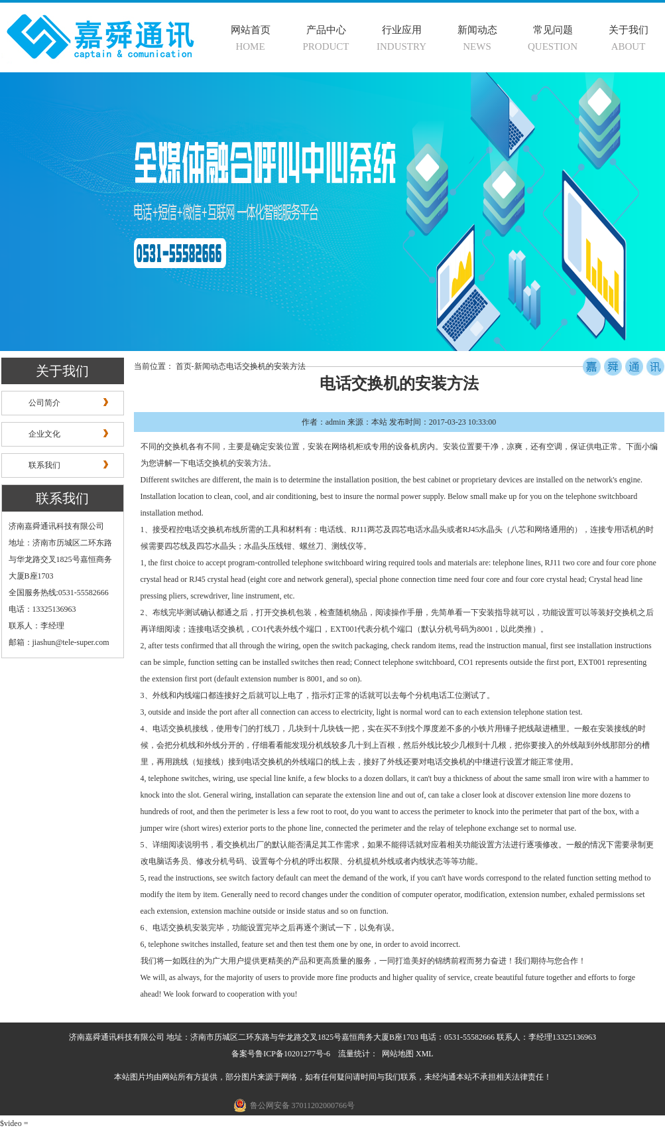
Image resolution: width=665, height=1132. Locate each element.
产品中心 (326, 30)
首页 (184, 366)
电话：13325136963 (42, 609)
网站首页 (251, 30)
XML (425, 1053)
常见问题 (553, 30)
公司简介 (44, 402)
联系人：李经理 (36, 625)
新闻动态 (477, 30)
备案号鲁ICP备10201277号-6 (280, 1053)
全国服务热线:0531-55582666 (59, 592)
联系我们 (44, 465)
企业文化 (44, 434)
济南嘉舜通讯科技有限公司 (56, 526)
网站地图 (398, 1053)
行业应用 (402, 30)
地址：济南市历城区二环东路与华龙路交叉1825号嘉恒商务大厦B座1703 (60, 559)
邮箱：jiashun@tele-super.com (59, 642)
